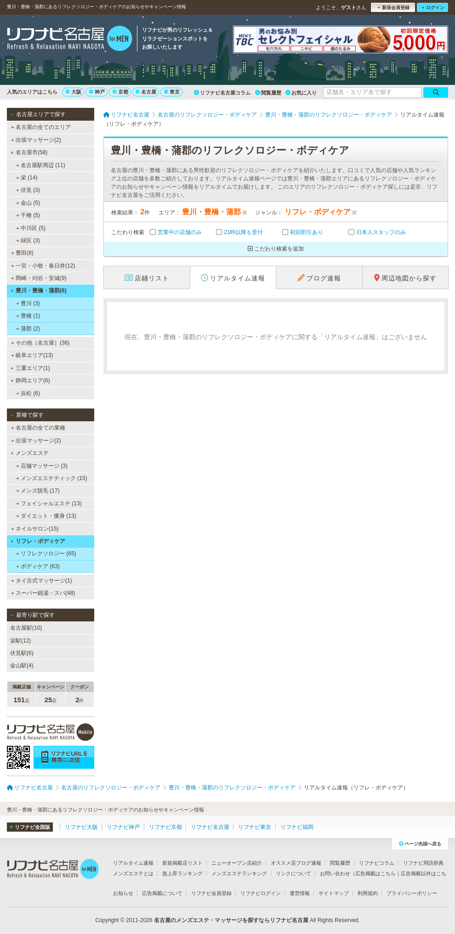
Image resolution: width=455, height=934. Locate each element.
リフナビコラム (376, 863)
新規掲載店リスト (182, 863)
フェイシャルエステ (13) (49, 503)
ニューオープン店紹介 (236, 863)
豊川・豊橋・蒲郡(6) (38, 290)
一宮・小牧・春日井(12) (43, 266)
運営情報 (300, 893)
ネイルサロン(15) (35, 529)
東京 (172, 92)
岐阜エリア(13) (32, 355)
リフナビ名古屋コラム (222, 92)
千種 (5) (28, 215)
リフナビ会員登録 (211, 893)
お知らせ (123, 893)
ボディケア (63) (38, 566)
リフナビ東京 (254, 827)
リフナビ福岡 (296, 827)
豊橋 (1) (28, 316)
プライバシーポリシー (412, 893)
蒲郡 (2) (28, 328)
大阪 (73, 92)
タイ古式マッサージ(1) (41, 580)
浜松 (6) (28, 393)
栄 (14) (27, 177)
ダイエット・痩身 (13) (46, 516)
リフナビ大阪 (81, 827)
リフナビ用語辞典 (423, 863)
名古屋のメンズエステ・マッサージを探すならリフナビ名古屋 (231, 920)
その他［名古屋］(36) (40, 343)
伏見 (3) (28, 190)
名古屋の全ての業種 (38, 428)
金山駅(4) (22, 665)
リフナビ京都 (165, 827)
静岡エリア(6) (30, 380)
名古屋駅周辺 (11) (40, 165)
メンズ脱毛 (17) (38, 490)
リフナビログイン (260, 893)
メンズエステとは (133, 873)
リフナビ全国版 (29, 827)
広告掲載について (162, 893)
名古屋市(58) (29, 152)
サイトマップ (333, 893)
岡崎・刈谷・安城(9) (39, 278)
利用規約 (368, 893)
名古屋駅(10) (26, 628)
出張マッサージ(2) (36, 140)
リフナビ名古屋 (210, 827)
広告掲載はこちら (375, 873)
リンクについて (293, 873)
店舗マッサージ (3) (42, 466)
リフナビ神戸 (123, 827)
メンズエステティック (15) (51, 478)
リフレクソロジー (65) (46, 553)
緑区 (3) (28, 240)
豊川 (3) (28, 303)
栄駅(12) (20, 641)
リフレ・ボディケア (38, 541)
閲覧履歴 (268, 92)
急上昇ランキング (182, 873)
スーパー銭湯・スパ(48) (43, 593)
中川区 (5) (31, 228)
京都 (120, 92)
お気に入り (301, 92)
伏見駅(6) (22, 653)
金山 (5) (28, 203)
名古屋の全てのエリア (41, 127)
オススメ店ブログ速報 (296, 863)
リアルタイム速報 (133, 863)
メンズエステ (30, 453)
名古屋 (146, 92)
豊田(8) (22, 253)
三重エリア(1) (30, 368)
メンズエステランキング (239, 873)
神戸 (97, 92)
